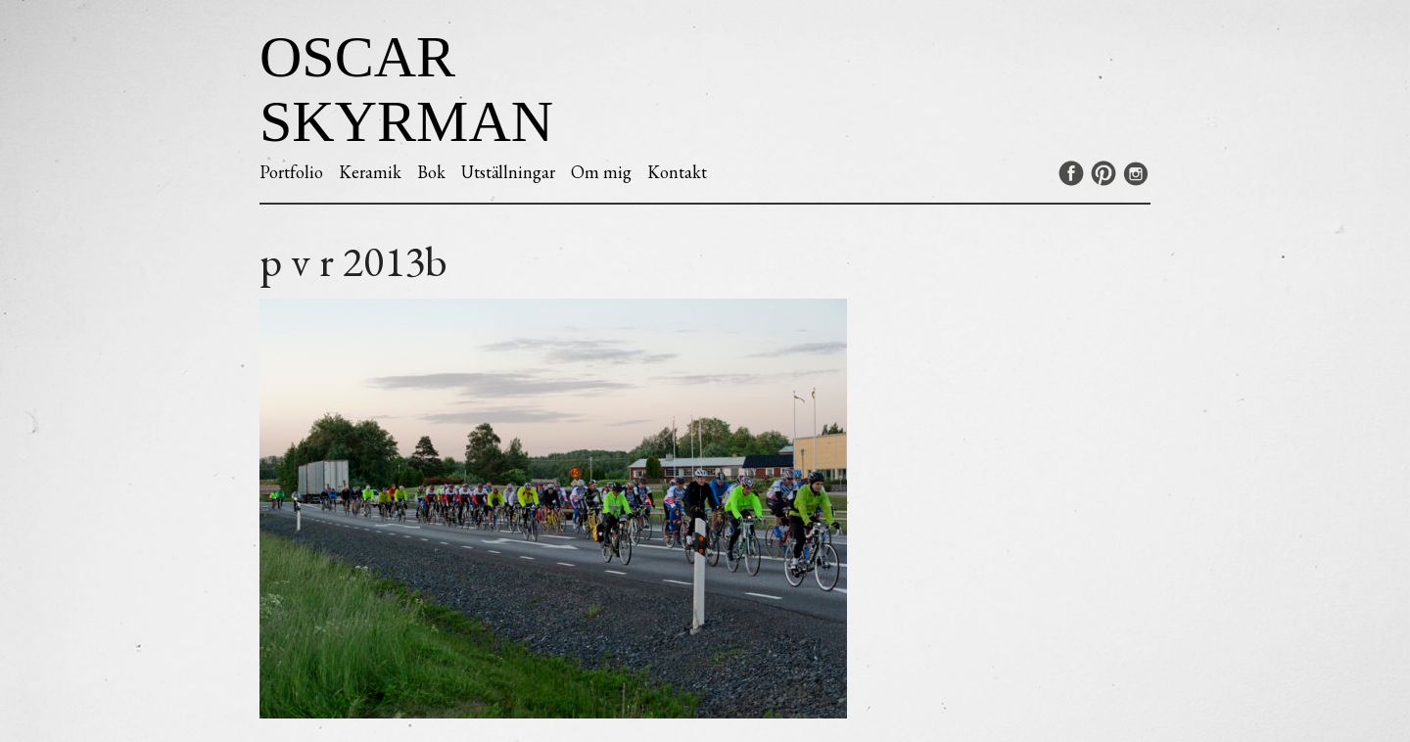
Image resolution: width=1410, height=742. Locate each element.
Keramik (370, 172)
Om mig (601, 172)
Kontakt (677, 172)
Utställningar (508, 172)
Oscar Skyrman (406, 89)
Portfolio (291, 172)
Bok (431, 172)
